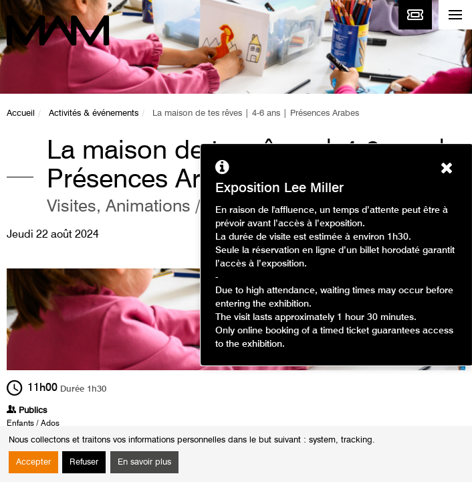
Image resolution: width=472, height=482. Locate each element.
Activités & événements (93, 113)
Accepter (33, 462)
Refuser (84, 462)
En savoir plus (144, 462)
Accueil (21, 113)
